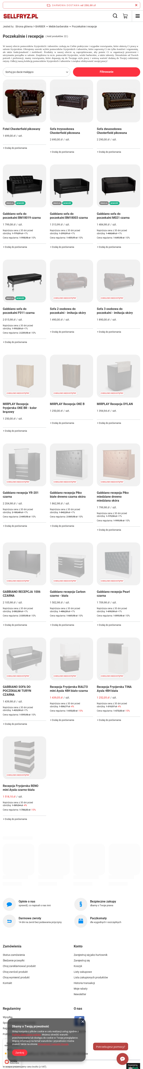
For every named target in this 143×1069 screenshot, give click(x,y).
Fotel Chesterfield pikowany (21, 129)
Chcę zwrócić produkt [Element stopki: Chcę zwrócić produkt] (15, 971)
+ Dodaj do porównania (15, 148)
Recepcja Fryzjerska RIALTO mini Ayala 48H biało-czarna (69, 689)
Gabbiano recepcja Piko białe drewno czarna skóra (68, 494)
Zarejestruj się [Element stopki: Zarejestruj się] (82, 960)
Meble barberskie (58, 26)
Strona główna (24, 26)
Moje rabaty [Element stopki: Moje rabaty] (81, 988)
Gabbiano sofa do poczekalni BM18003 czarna (69, 215)
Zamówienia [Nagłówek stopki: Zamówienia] (12, 946)
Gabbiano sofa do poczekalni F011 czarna (19, 311)
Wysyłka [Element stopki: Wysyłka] (7, 1017)
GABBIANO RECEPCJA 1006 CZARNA (21, 593)
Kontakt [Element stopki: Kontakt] (7, 983)
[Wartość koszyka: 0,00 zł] (125, 16)
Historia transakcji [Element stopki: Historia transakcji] (84, 983)
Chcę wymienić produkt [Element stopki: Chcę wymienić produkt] (16, 977)
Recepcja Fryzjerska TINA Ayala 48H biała (114, 689)
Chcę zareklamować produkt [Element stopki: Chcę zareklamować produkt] (19, 966)
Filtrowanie (106, 71)
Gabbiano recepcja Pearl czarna (113, 593)
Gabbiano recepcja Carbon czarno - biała (67, 593)
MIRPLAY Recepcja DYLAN (115, 404)
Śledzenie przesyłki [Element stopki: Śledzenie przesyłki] (13, 960)
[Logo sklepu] (21, 16)
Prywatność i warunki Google (53, 1044)
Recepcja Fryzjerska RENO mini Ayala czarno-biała (20, 788)
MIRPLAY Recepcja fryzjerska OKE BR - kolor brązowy (20, 408)
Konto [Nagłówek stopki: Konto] (78, 946)
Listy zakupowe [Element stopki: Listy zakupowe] (83, 971)
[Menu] (137, 16)
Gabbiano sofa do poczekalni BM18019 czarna (22, 215)
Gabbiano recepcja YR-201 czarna (21, 494)
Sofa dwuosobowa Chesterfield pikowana (112, 131)
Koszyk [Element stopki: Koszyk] (78, 966)
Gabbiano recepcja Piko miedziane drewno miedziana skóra (113, 496)
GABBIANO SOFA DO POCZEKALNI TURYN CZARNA (17, 690)
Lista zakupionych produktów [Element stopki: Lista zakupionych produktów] (91, 977)
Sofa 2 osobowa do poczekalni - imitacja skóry (68, 311)
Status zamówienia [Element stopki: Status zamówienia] (14, 954)
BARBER (40, 26)
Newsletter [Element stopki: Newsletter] (80, 994)
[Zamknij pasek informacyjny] (136, 5)
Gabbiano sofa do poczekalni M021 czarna (113, 215)
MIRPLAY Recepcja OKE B (67, 404)
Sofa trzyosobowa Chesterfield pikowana (65, 131)
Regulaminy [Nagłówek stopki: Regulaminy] (12, 1008)
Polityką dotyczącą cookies (26, 1034)
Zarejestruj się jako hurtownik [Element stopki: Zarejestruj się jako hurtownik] (90, 954)
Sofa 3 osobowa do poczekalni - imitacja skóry (115, 311)
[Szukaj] (115, 16)
